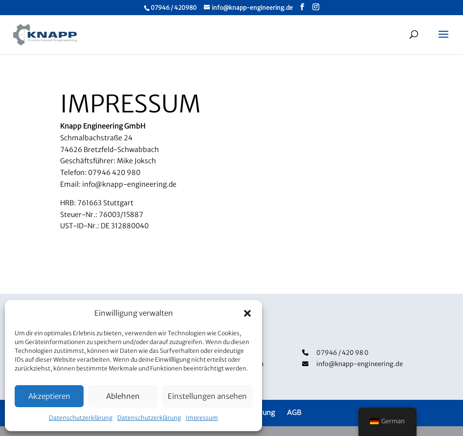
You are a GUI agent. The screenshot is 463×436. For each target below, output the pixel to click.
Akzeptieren (49, 396)
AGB (294, 412)
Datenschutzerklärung (80, 417)
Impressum (202, 417)
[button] (247, 313)
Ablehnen (123, 396)
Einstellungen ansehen (207, 396)
